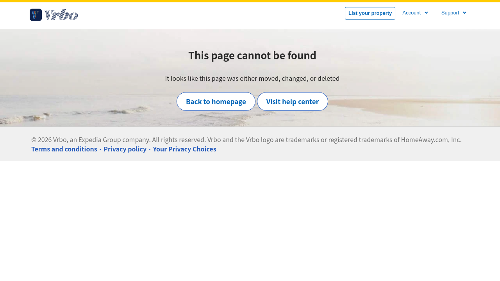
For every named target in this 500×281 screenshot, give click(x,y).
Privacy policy (125, 148)
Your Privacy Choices (184, 148)
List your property (370, 13)
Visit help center (292, 101)
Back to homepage (216, 101)
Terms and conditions (64, 148)
